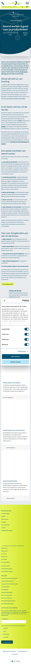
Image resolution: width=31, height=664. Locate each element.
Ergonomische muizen (7, 581)
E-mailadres (5, 619)
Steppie (3, 126)
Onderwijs (6, 634)
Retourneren (4, 519)
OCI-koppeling (5, 525)
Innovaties (4, 559)
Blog (17, 12)
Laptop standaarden (7, 592)
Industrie (5, 637)
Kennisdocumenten (6, 568)
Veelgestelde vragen (6, 530)
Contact (3, 527)
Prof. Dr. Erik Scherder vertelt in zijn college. (13, 98)
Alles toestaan (15, 356)
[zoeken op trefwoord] (10, 6)
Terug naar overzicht (15, 20)
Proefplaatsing (5, 513)
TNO (20, 86)
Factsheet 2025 (5, 566)
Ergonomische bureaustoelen (9, 578)
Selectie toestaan (15, 362)
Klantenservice (6, 511)
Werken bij (4, 556)
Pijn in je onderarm (6, 598)
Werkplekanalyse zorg (7, 603)
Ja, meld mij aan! (7, 642)
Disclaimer (15, 654)
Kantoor (5, 628)
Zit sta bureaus (5, 587)
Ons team (4, 554)
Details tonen (22, 351)
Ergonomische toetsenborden (9, 584)
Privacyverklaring (22, 651)
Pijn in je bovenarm (6, 595)
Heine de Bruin (25, 34)
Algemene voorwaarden (9, 651)
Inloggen (3, 522)
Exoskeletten (4, 589)
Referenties (4, 551)
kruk (20, 120)
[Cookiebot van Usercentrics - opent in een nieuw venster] (22, 301)
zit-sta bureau (24, 72)
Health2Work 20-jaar (7, 571)
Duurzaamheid (5, 562)
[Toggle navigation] (27, 3)
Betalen (3, 516)
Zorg (4, 631)
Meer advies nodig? (7, 284)
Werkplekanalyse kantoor (8, 601)
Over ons (4, 548)
